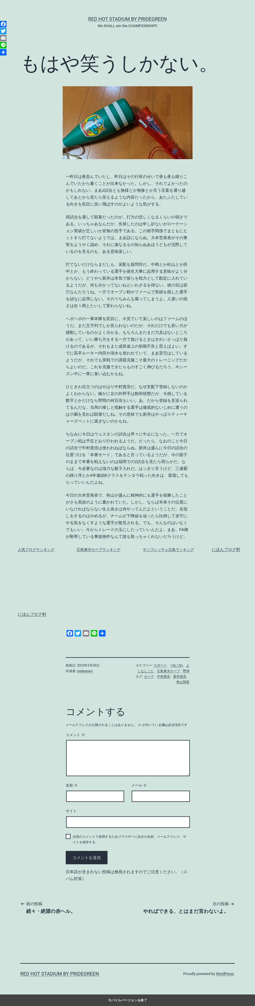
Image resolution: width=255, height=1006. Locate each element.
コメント (75, 735)
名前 (72, 785)
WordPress (225, 974)
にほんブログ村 (226, 549)
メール (139, 785)
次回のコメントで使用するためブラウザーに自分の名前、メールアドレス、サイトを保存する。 (129, 839)
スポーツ (160, 665)
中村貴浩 (163, 676)
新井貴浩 (179, 676)
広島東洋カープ (168, 671)
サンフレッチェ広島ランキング (168, 549)
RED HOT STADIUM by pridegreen (127, 19)
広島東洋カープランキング (99, 549)
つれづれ (176, 665)
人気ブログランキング (36, 549)
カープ (149, 676)
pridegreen (85, 671)
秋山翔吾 (182, 682)
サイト (71, 811)
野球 (186, 671)
